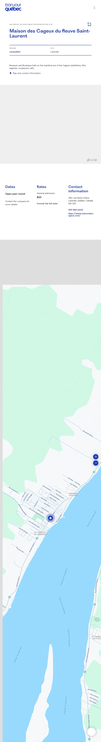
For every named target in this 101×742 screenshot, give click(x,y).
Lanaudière (14, 51)
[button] (50, 518)
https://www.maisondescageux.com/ (80, 214)
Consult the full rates (47, 203)
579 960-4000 (75, 209)
